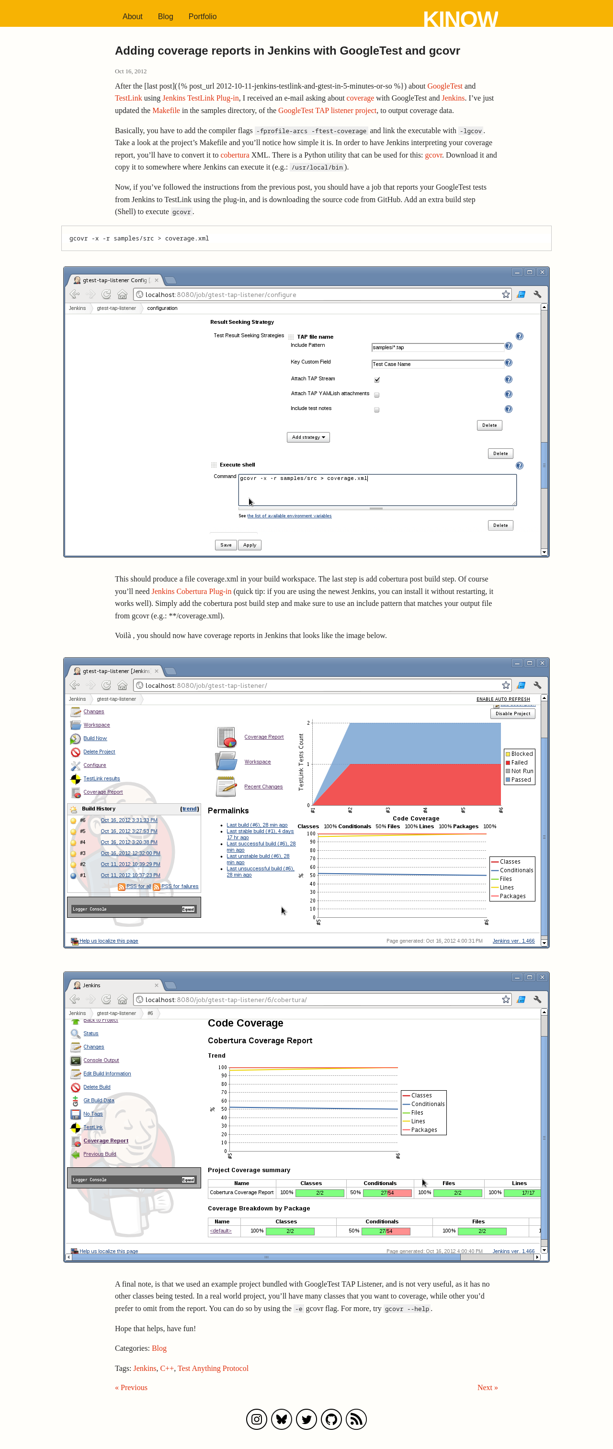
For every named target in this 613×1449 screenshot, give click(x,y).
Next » (487, 1387)
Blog (165, 16)
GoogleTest (445, 86)
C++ (167, 1368)
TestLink (128, 98)
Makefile (166, 110)
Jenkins (453, 98)
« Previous (131, 1387)
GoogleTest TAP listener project (327, 110)
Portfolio (203, 16)
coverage (361, 98)
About (133, 16)
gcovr (434, 155)
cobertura (234, 155)
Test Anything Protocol (213, 1368)
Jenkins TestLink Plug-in (200, 98)
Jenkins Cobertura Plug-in (191, 591)
